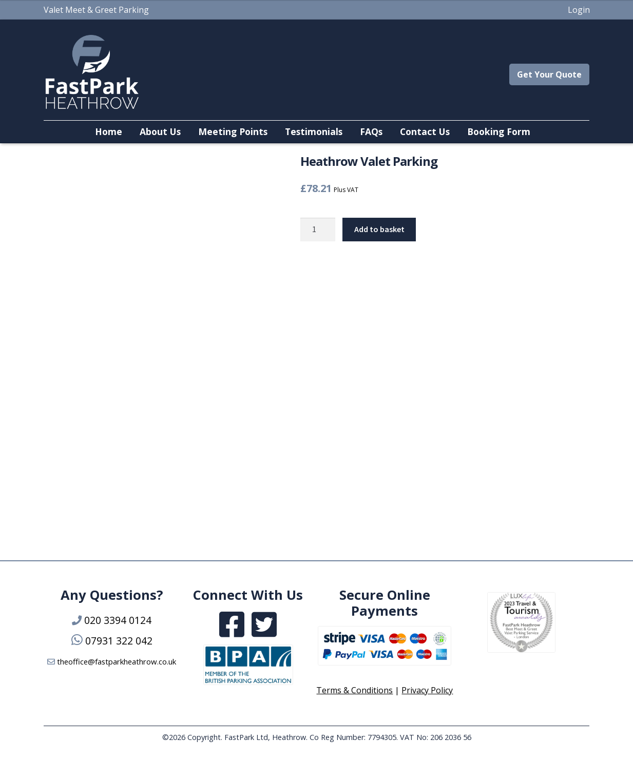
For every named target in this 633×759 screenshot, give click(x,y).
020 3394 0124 (117, 620)
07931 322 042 (118, 641)
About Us (160, 131)
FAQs (371, 131)
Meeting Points (232, 131)
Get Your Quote (549, 74)
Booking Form (498, 131)
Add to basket (379, 229)
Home (108, 131)
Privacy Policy (427, 690)
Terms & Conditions (354, 690)
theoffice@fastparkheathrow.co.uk (116, 661)
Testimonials (313, 131)
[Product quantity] (317, 229)
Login (579, 9)
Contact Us (425, 131)
